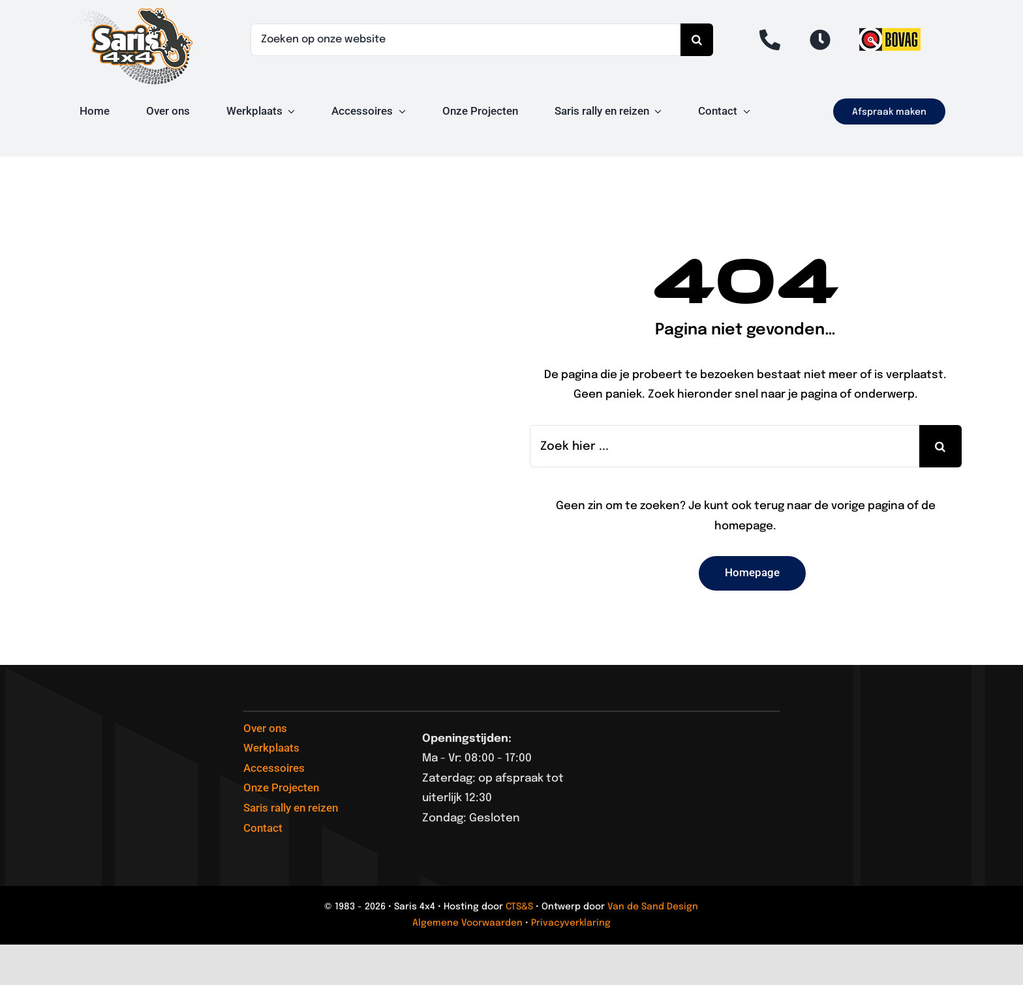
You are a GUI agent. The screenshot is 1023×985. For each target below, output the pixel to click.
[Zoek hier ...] (724, 446)
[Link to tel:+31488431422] (769, 39)
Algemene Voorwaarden (467, 923)
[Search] (696, 39)
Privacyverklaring (571, 923)
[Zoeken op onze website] (465, 39)
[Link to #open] (820, 39)
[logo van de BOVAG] (890, 33)
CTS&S (519, 906)
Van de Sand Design (652, 906)
